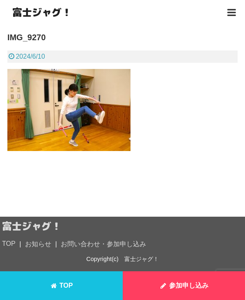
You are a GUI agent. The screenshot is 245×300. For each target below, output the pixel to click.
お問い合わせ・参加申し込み (103, 243)
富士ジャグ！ (41, 12)
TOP (9, 243)
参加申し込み (183, 285)
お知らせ (38, 243)
